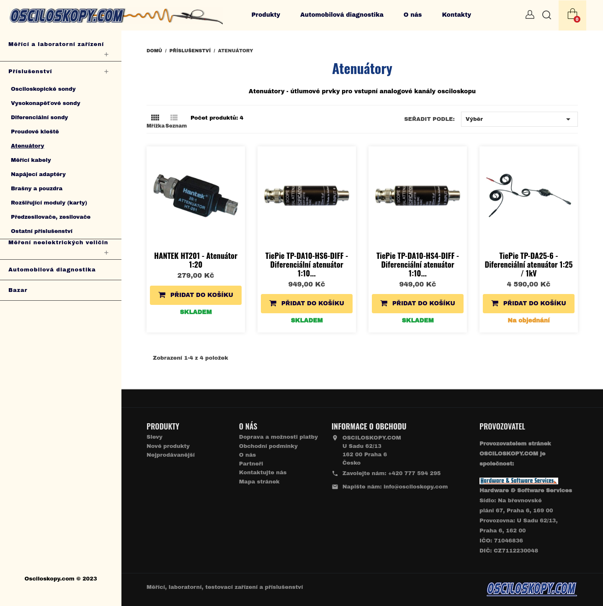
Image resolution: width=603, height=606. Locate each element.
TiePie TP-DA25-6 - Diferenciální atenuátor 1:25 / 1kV (528, 264)
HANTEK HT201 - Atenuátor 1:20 (195, 260)
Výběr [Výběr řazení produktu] (519, 119)
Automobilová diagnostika (342, 15)
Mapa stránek (259, 482)
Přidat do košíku (195, 295)
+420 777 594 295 (414, 473)
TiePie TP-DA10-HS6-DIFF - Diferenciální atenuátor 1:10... (306, 264)
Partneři (251, 464)
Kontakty (456, 15)
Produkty (265, 15)
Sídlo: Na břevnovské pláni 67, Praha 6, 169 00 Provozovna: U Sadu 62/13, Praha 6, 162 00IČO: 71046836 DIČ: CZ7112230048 (525, 521)
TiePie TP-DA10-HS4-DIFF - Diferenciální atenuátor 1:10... (417, 264)
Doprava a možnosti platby (278, 437)
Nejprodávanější (171, 455)
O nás (413, 15)
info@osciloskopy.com (416, 487)
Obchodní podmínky (268, 446)
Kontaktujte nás (263, 473)
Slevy (154, 437)
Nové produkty (168, 446)
